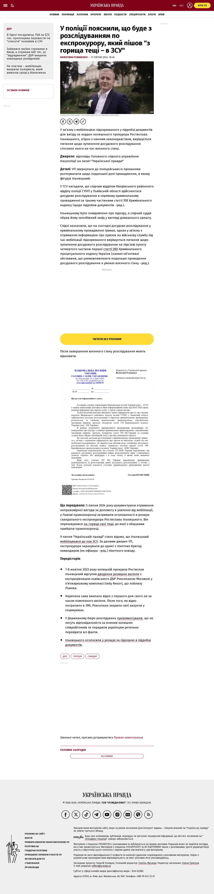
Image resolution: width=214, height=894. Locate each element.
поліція (77, 656)
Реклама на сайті (35, 833)
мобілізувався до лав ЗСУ (79, 541)
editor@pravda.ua (101, 865)
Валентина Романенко (74, 57)
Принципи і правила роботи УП (43, 854)
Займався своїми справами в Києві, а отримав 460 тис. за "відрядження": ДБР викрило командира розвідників (27, 54)
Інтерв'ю (96, 14)
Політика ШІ (32, 846)
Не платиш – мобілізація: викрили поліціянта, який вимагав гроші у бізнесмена (26, 69)
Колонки (82, 14)
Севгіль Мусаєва (147, 863)
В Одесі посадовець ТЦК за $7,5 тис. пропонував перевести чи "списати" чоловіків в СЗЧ (28, 38)
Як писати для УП (35, 859)
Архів (161, 14)
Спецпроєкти (137, 14)
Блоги (152, 14)
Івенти (108, 14)
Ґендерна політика (36, 850)
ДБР (65, 656)
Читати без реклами (107, 339)
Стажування (32, 863)
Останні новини (18, 90)
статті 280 (110, 249)
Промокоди (32, 867)
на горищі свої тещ (98, 524)
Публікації (68, 14)
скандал (92, 656)
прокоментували (129, 618)
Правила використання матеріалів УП (47, 842)
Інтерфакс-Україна (95, 839)
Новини (54, 14)
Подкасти (120, 14)
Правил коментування (128, 737)
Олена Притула (190, 863)
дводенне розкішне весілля (118, 574)
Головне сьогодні (73, 750)
